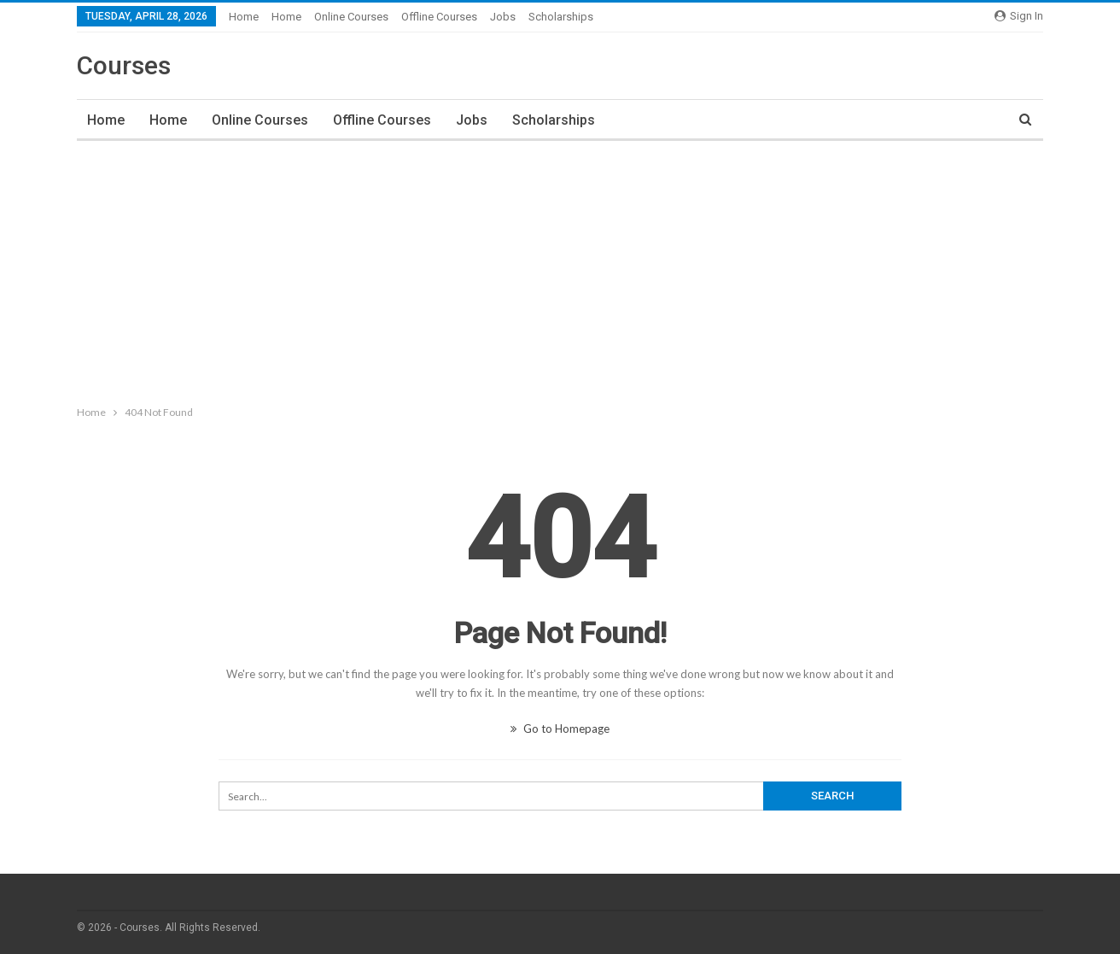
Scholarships (560, 16)
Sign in (1019, 15)
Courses (124, 65)
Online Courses (351, 16)
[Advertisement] (560, 269)
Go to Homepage (560, 728)
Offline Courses (439, 16)
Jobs (503, 16)
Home (244, 16)
